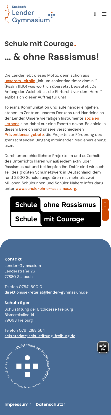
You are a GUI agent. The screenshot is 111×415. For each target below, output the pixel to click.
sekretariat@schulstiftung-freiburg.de (40, 335)
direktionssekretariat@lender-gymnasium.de (46, 292)
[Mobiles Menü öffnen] (104, 14)
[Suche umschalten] (95, 14)
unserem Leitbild (20, 80)
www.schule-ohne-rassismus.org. (46, 188)
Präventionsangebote (24, 134)
